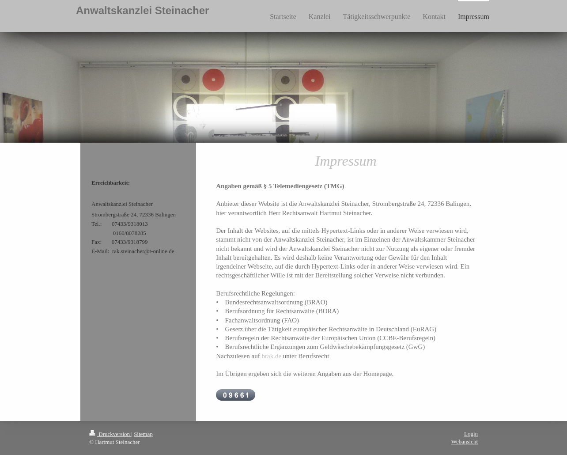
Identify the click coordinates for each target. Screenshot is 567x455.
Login (471, 433)
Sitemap (143, 434)
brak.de (271, 356)
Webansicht (464, 441)
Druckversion (110, 434)
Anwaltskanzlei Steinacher (142, 10)
